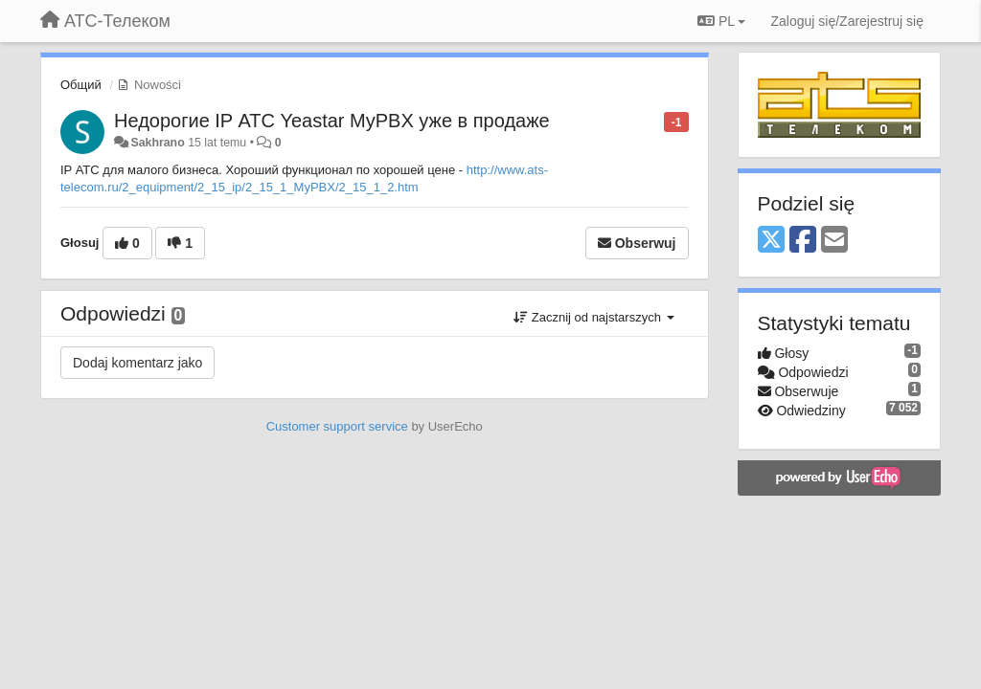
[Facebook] (802, 240)
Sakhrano (157, 142)
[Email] (834, 240)
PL (721, 21)
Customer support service (337, 426)
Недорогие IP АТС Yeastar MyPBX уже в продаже (332, 120)
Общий (81, 85)
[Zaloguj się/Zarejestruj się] (847, 21)
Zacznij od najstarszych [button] (593, 317)
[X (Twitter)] (771, 240)
